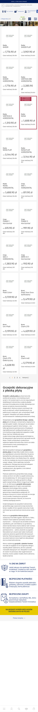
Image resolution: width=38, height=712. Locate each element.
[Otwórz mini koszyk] (34, 709)
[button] (11, 709)
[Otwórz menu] (4, 708)
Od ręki (23, 17)
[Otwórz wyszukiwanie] (19, 708)
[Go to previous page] (9, 378)
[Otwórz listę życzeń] (26, 709)
